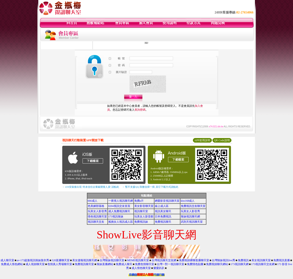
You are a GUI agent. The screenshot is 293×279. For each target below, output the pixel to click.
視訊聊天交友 (96, 221)
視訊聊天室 (141, 211)
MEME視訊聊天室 (138, 260)
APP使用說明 (202, 140)
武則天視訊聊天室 (192, 221)
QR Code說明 (222, 140)
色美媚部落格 (96, 206)
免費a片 (139, 200)
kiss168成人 (188, 200)
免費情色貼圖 (195, 264)
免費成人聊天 (124, 264)
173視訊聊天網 (240, 264)
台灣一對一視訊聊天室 (170, 264)
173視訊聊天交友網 (263, 264)
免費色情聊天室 (144, 264)
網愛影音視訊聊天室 (167, 200)
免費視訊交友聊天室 (193, 206)
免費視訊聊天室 (84, 264)
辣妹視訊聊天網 (190, 216)
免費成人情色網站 (12, 264)
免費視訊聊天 (163, 221)
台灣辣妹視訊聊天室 (112, 260)
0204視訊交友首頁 (119, 206)
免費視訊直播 (281, 260)
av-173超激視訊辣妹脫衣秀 (33, 260)
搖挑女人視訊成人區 (120, 221)
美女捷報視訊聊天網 (84, 260)
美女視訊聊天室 (261, 260)
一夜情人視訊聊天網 (120, 200)
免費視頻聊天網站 (217, 264)
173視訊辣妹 (115, 216)
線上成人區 (162, 206)
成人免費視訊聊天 (119, 211)
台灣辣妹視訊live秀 (223, 260)
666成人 (92, 200)
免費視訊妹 (141, 221)
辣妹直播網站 (105, 264)
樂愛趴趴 (158, 268)
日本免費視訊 (163, 216)
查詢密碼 (140, 109)
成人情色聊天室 (141, 268)
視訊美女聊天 (163, 211)
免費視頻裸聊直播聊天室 (194, 260)
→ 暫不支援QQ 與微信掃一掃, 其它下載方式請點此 (150, 186)
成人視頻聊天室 (35, 264)
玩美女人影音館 (143, 216)
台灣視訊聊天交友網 (164, 260)
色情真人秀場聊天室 (59, 264)
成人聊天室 (7, 260)
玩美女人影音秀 (97, 211)
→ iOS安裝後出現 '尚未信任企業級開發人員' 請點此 (90, 186)
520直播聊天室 (61, 260)
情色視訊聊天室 (97, 216)
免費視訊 (243, 260)
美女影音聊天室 (143, 206)
